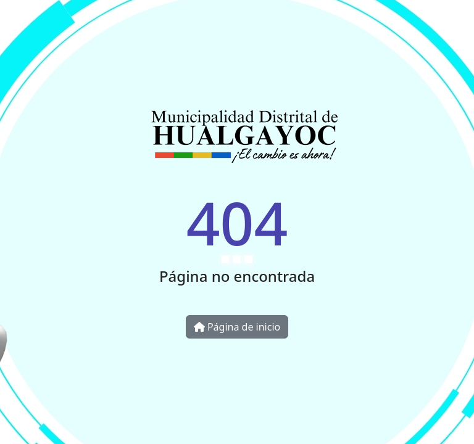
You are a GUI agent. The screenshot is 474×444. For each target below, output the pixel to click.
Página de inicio (237, 327)
